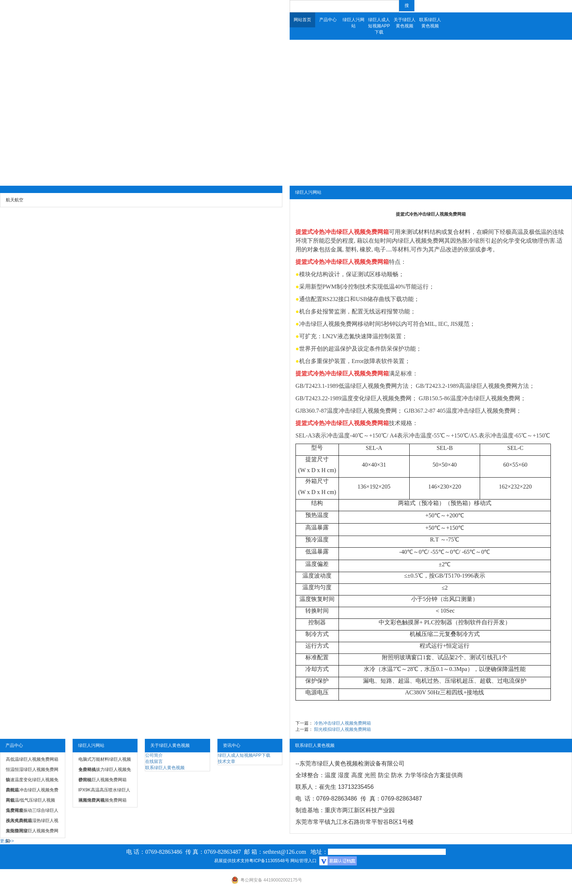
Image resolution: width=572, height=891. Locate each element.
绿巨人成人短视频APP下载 (379, 26)
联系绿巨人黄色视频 (430, 22)
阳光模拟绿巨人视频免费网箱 (342, 729)
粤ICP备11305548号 (269, 860)
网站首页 (302, 19)
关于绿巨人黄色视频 (405, 22)
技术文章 (226, 761)
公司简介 (154, 755)
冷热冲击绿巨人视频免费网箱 (351, 232)
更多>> (7, 841)
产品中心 (328, 19)
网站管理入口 (303, 860)
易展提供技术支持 (231, 860)
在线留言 (154, 761)
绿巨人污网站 (353, 22)
